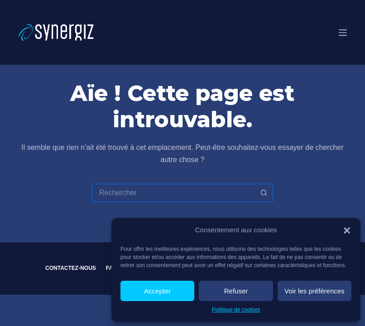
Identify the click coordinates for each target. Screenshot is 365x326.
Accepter (157, 291)
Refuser (236, 291)
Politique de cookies (236, 310)
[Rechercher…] (173, 193)
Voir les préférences (314, 291)
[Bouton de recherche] (264, 193)
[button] (346, 230)
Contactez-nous (70, 268)
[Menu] (343, 33)
